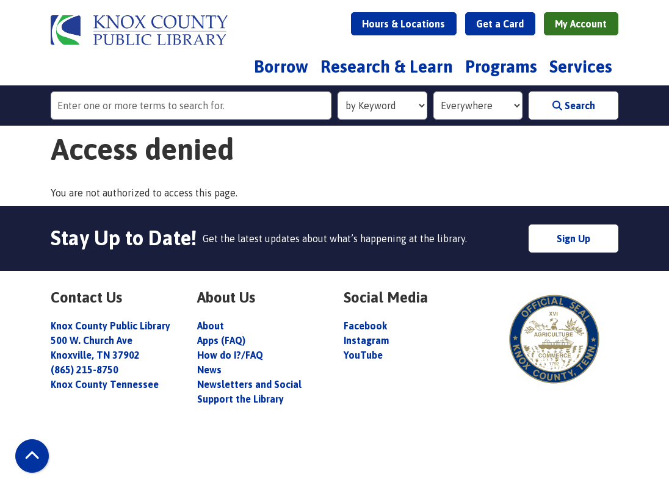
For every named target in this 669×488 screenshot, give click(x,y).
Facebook (365, 325)
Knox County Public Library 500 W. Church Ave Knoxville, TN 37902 (110, 340)
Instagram (366, 340)
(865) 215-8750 (84, 369)
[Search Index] (382, 106)
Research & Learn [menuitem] (386, 66)
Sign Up (573, 238)
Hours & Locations (403, 23)
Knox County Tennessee (105, 384)
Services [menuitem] (580, 66)
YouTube (363, 355)
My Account (581, 23)
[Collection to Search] (478, 106)
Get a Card (500, 23)
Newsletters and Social (249, 384)
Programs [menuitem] (501, 66)
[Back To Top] (32, 456)
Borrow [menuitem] (281, 66)
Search (573, 105)
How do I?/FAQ (230, 355)
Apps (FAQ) (221, 340)
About (211, 325)
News (209, 369)
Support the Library (241, 398)
